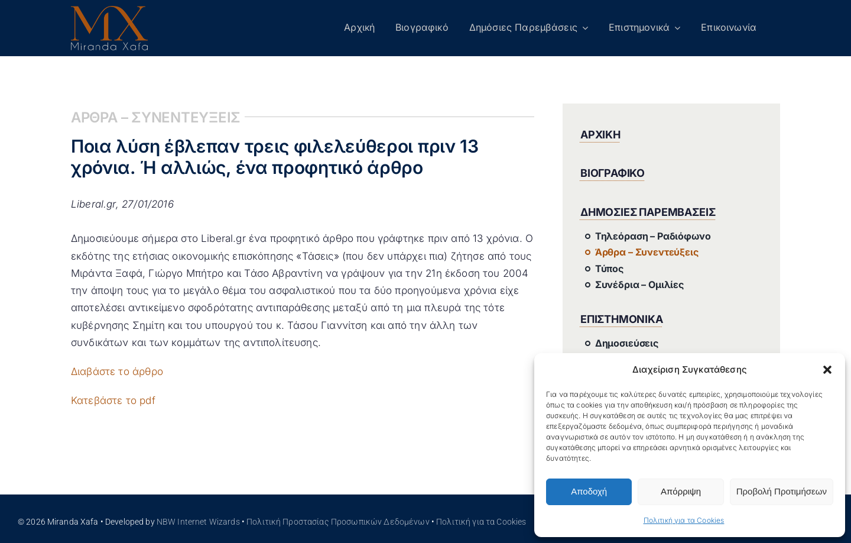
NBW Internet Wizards (198, 521)
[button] (827, 370)
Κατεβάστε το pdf (113, 400)
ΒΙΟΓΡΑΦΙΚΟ (612, 173)
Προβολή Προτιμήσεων (781, 491)
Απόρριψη (681, 491)
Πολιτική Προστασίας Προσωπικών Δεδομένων (338, 521)
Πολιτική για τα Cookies (684, 520)
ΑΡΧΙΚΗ (600, 134)
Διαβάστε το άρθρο (117, 371)
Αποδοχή (589, 491)
